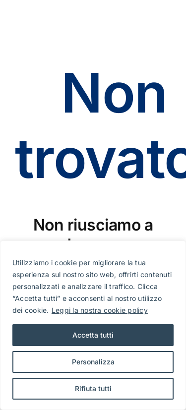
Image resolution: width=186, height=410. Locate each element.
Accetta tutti (93, 335)
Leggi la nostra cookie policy (100, 310)
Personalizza (93, 361)
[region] (93, 325)
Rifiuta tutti (93, 388)
